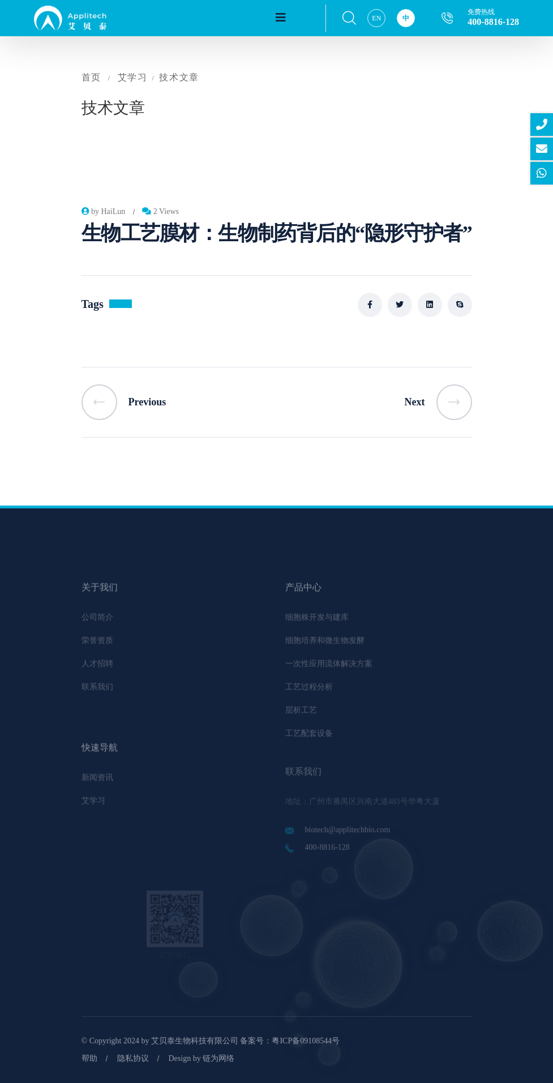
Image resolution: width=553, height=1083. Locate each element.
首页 (91, 77)
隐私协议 (133, 1058)
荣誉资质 (97, 645)
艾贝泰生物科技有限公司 (194, 1041)
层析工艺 (301, 715)
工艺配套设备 (309, 738)
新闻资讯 (97, 782)
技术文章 (179, 77)
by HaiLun (104, 211)
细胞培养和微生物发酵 (325, 645)
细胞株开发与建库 (317, 622)
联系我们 (97, 692)
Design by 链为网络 (202, 1058)
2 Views (160, 211)
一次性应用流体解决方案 (328, 669)
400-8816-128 (493, 22)
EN (376, 18)
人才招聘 (97, 669)
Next (438, 402)
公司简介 (97, 622)
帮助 (89, 1058)
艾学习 (133, 77)
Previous (124, 402)
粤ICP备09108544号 (306, 1041)
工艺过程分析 (309, 692)
